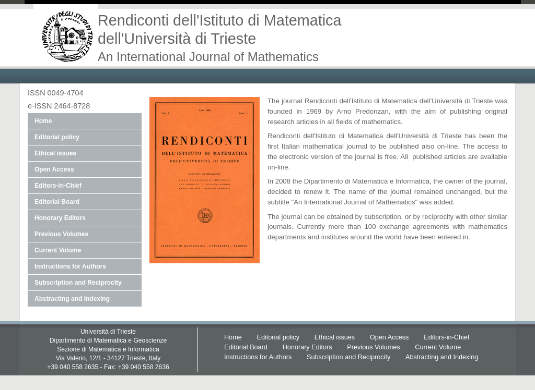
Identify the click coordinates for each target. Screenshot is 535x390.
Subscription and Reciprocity (78, 282)
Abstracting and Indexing (72, 298)
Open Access (54, 169)
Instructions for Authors (70, 266)
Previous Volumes (61, 234)
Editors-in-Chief (58, 185)
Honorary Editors (60, 218)
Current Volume (57, 250)
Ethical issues (55, 153)
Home (43, 121)
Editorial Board (56, 201)
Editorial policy (56, 137)
